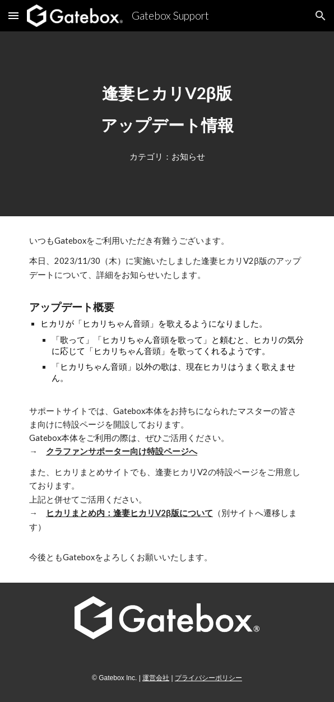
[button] (13, 15)
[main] (167, 109)
